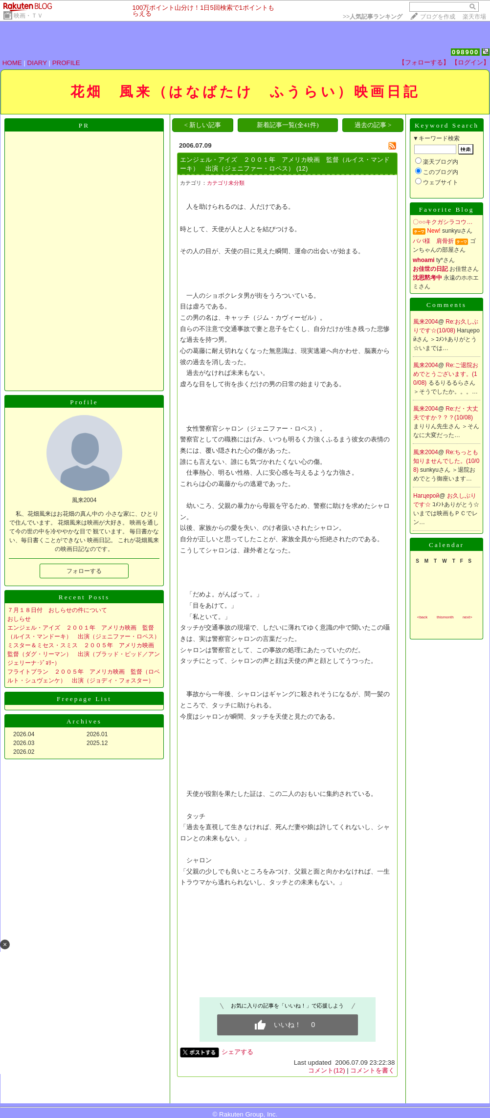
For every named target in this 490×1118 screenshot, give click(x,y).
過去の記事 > (373, 125)
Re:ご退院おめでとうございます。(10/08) (445, 374)
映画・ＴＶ (28, 15)
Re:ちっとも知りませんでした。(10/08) (446, 461)
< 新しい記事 (202, 125)
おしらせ (19, 618)
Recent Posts (84, 597)
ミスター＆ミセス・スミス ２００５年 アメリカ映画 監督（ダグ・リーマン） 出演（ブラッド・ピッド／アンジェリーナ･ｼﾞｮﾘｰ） (83, 654)
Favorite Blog (446, 209)
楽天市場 (474, 16)
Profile (84, 402)
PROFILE (66, 62)
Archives (84, 721)
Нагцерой (426, 495)
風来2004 (425, 321)
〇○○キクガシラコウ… (443, 222)
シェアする (237, 1051)
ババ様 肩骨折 (433, 241)
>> (372, 16)
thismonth (445, 617)
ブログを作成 (437, 16)
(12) (302, 168)
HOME (12, 62)
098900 (465, 52)
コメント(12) (326, 1070)
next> (467, 617)
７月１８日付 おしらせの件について (57, 610)
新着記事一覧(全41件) (287, 125)
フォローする (84, 571)
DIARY (37, 62)
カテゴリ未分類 (226, 183)
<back (422, 617)
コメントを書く (372, 1070)
